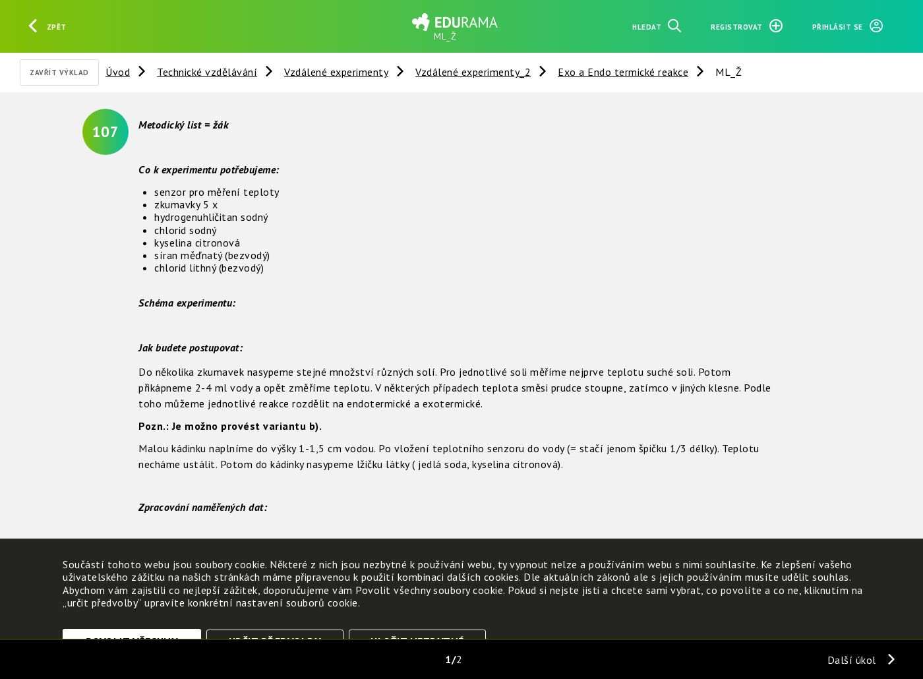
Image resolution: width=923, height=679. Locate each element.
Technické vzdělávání (207, 71)
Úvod (117, 71)
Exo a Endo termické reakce (623, 71)
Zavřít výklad (59, 72)
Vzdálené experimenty (336, 71)
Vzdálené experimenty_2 (473, 71)
